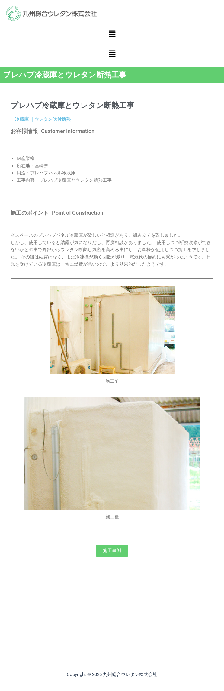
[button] (112, 34)
